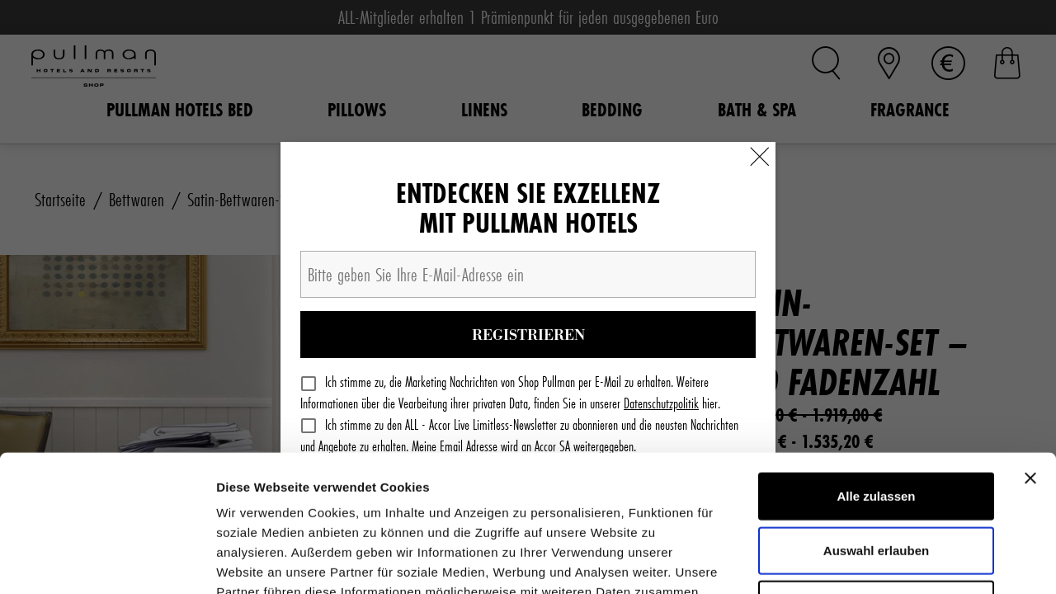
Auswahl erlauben (876, 414)
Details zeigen (877, 561)
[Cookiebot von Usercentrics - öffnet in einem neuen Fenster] (107, 561)
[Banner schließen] (1030, 341)
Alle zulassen (876, 359)
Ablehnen (876, 467)
